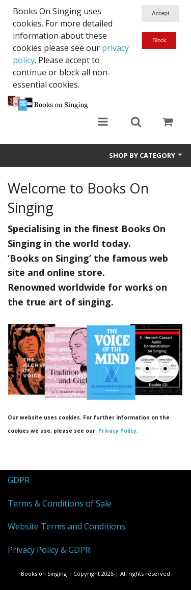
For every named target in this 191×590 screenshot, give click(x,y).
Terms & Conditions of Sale (60, 503)
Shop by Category (146, 155)
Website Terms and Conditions (66, 526)
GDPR (19, 480)
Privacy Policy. (118, 430)
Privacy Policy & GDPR (49, 549)
